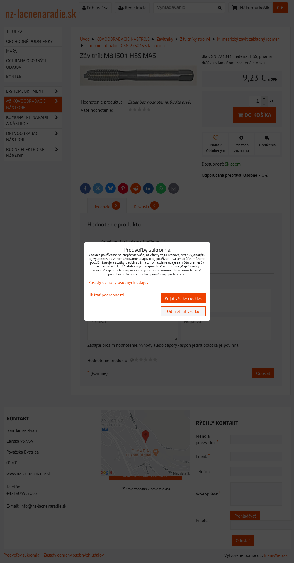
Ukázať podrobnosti (106, 295)
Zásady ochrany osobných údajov (119, 282)
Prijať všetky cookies (183, 298)
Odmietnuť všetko (183, 311)
